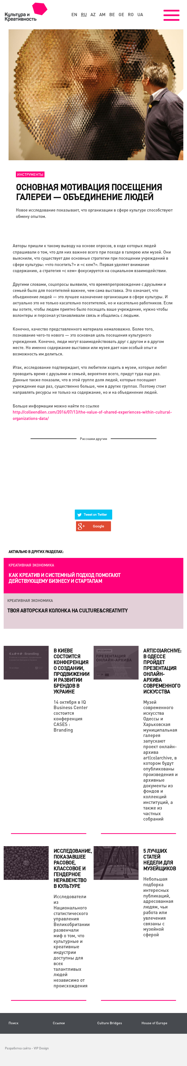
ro (131, 14)
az (93, 14)
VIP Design (41, 1048)
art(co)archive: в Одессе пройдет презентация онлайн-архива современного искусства (162, 671)
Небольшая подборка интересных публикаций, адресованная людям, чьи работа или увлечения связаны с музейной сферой (158, 907)
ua (140, 14)
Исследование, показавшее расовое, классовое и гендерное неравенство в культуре (73, 868)
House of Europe (154, 1023)
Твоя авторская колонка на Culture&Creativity (67, 610)
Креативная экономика (31, 565)
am (102, 14)
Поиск (13, 1023)
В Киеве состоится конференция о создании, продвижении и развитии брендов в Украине (71, 671)
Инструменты (30, 174)
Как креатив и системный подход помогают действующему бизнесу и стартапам (65, 578)
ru (84, 14)
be (112, 14)
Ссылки (59, 1023)
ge (121, 14)
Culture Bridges (109, 1023)
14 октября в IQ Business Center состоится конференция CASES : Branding (71, 716)
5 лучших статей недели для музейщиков (159, 860)
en (74, 14)
